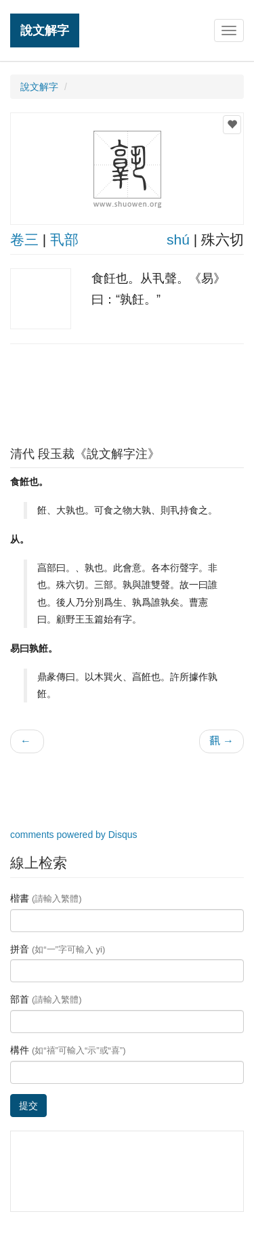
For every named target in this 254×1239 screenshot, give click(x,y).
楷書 (46, 898)
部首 (46, 999)
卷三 (24, 239)
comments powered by (73, 834)
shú (178, 239)
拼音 (57, 949)
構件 (68, 1050)
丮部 (64, 239)
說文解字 (44, 30)
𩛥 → (221, 741)
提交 (28, 1105)
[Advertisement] (127, 391)
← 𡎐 (27, 741)
